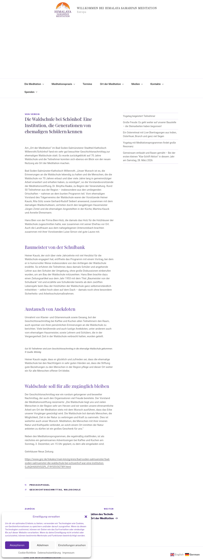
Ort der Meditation (112, 84)
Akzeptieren (17, 545)
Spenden (31, 92)
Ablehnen (43, 545)
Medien (137, 84)
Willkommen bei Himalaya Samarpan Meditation (117, 8)
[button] (86, 516)
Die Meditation (34, 84)
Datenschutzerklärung (49, 552)
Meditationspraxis (64, 84)
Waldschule (72, 490)
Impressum (68, 552)
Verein (35, 114)
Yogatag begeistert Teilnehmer (139, 116)
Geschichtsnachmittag (46, 490)
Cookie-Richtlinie (27, 552)
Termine (87, 84)
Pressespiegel (40, 485)
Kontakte (157, 84)
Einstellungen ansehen (72, 545)
